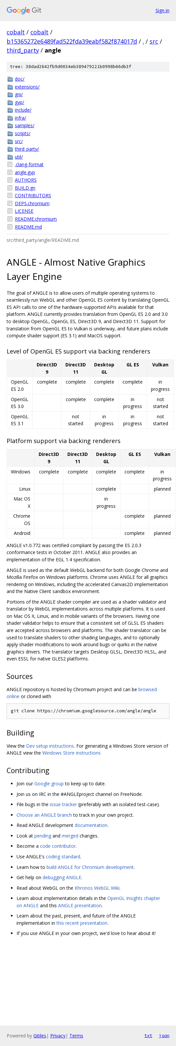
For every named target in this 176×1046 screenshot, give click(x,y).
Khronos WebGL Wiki (97, 888)
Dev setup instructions (50, 746)
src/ (19, 141)
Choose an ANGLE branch (44, 815)
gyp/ (19, 102)
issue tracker (63, 804)
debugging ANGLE (62, 877)
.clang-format (29, 164)
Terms (76, 1035)
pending (42, 836)
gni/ (19, 94)
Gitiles (39, 1035)
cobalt (16, 32)
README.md (28, 227)
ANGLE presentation (80, 905)
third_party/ (27, 149)
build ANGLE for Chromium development (90, 867)
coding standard (63, 856)
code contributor (58, 846)
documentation (91, 825)
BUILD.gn (25, 188)
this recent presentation (81, 923)
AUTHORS (26, 180)
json (164, 1035)
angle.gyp (25, 172)
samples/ (24, 125)
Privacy (57, 1035)
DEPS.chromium (32, 203)
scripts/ (22, 133)
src (154, 41)
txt (148, 1035)
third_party (23, 50)
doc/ (19, 79)
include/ (23, 110)
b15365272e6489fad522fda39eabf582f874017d (72, 41)
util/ (19, 157)
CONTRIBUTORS (33, 195)
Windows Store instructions (71, 753)
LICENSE (24, 211)
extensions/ (27, 87)
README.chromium (36, 219)
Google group (49, 783)
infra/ (20, 118)
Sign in (162, 10)
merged (70, 836)
